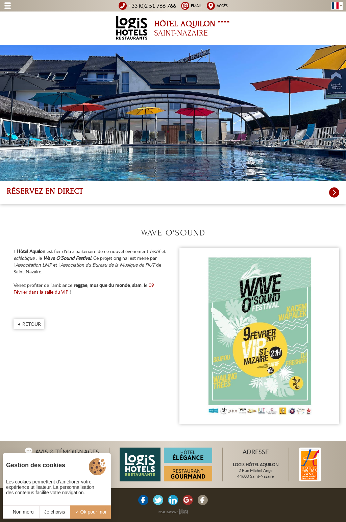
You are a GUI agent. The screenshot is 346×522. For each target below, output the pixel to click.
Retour (31, 324)
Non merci (20, 512)
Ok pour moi (90, 512)
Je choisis (54, 512)
